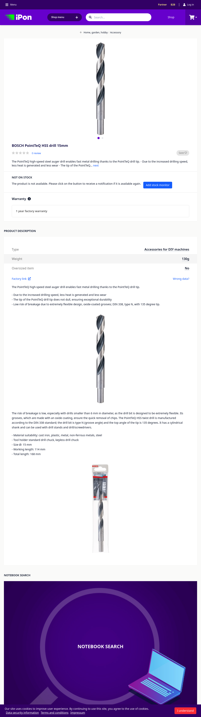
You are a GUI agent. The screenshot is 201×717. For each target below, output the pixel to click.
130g (185, 259)
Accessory (115, 32)
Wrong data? (181, 279)
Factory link (21, 279)
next (96, 165)
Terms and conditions (55, 712)
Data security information (22, 712)
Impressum (77, 712)
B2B (173, 4)
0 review (36, 153)
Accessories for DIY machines (166, 249)
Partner (162, 4)
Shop (171, 17)
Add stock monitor (158, 185)
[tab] (98, 138)
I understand (185, 710)
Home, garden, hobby (94, 32)
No (187, 268)
